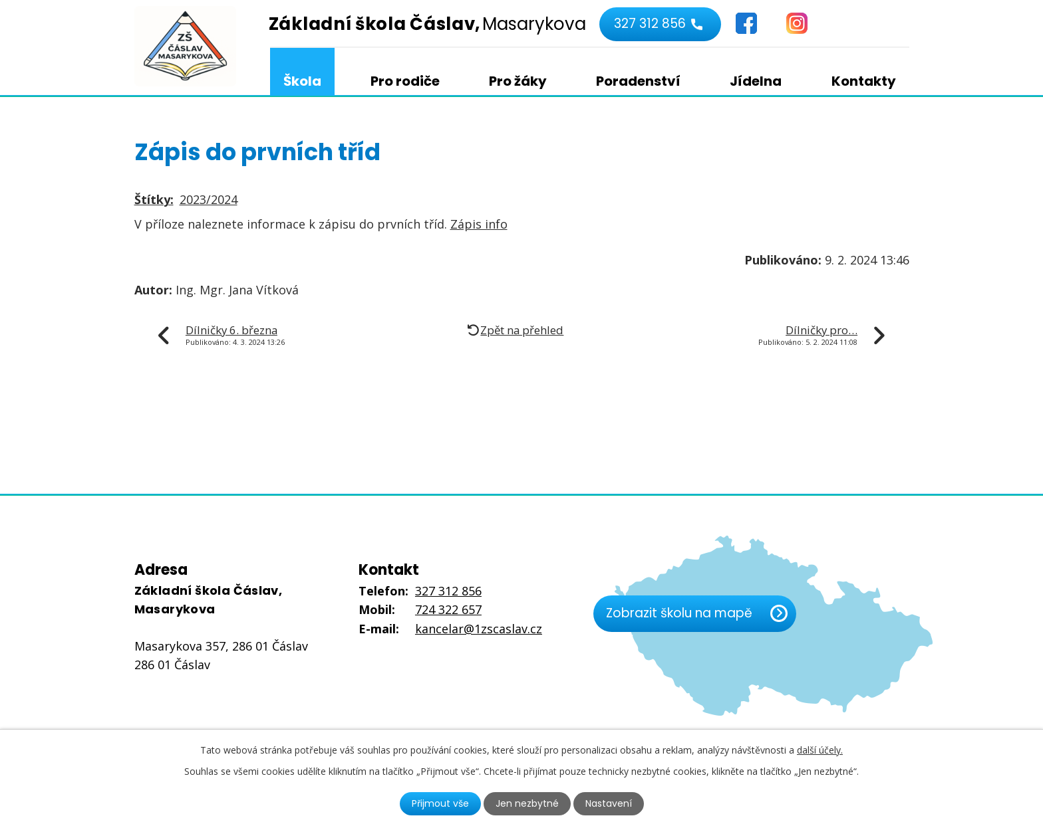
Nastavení (608, 803)
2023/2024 (208, 199)
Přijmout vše (440, 803)
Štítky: (154, 199)
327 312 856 (650, 24)
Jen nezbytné (527, 803)
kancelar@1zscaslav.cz (478, 629)
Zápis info (479, 224)
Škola (302, 81)
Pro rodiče (405, 81)
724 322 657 (448, 609)
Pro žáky (518, 81)
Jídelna (756, 81)
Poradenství (638, 81)
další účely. (820, 750)
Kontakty (863, 81)
